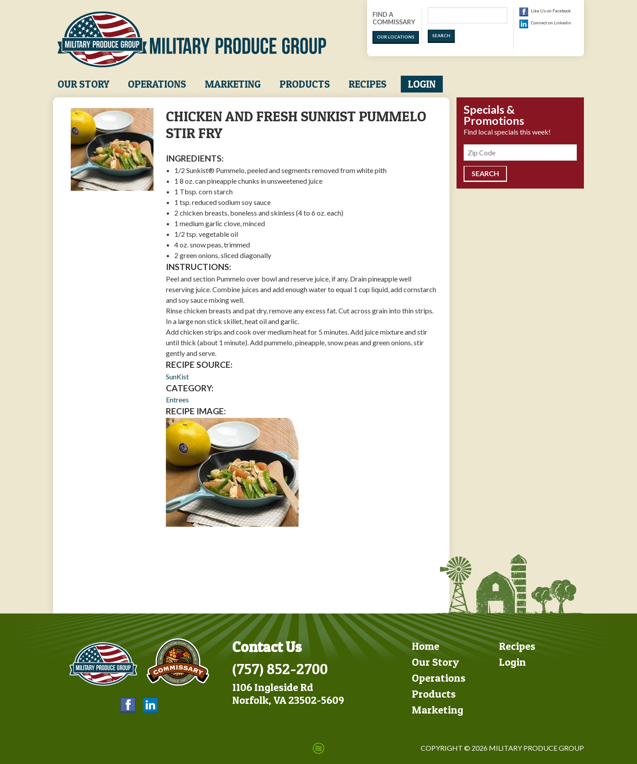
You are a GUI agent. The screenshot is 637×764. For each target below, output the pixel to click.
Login (422, 84)
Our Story (83, 84)
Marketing (233, 84)
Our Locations (395, 37)
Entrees (177, 399)
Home (425, 646)
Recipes (368, 84)
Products (305, 84)
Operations (157, 84)
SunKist (177, 376)
